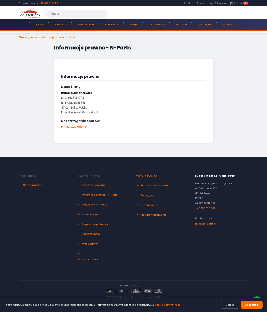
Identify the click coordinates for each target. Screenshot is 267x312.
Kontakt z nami (91, 234)
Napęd (134, 24)
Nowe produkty (32, 185)
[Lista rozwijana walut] (202, 3)
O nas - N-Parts (91, 214)
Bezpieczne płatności (95, 224)
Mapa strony (90, 243)
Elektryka (112, 24)
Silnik (40, 24)
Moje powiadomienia (153, 215)
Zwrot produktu (91, 259)
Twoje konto (147, 176)
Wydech (181, 24)
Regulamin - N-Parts (94, 204)
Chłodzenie (157, 24)
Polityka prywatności (168, 305)
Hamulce (61, 24)
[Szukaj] (76, 14)
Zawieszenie (86, 24)
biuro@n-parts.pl (205, 223)
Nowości (229, 24)
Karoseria (204, 24)
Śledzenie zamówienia (154, 185)
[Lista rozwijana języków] (189, 3)
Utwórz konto (149, 205)
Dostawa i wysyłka (93, 185)
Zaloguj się (147, 195)
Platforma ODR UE (74, 127)
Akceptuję (251, 305)
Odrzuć (229, 305)
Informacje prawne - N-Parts (99, 195)
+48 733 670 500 (48, 3)
